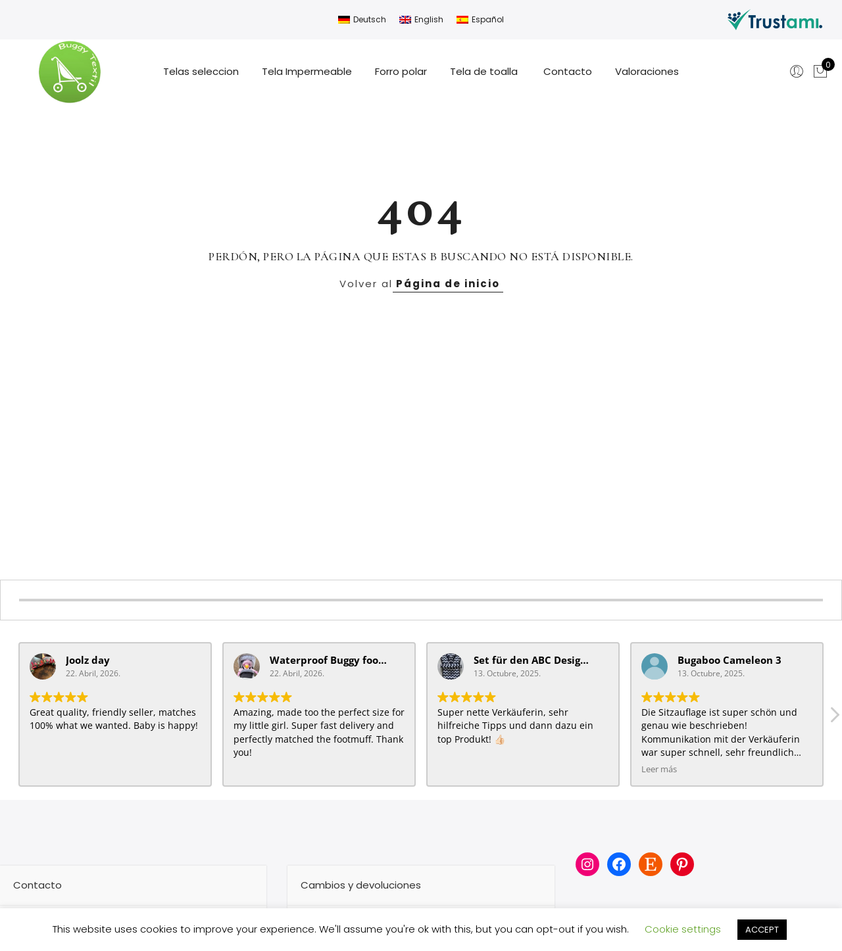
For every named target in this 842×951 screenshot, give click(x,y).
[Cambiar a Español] (480, 20)
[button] (834, 718)
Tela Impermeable (307, 71)
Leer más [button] (659, 769)
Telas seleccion (201, 71)
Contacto (567, 71)
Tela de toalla (485, 71)
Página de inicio (448, 283)
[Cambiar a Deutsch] (362, 20)
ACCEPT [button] (762, 929)
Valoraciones (647, 71)
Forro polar (401, 71)
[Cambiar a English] (421, 20)
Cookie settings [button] (683, 929)
